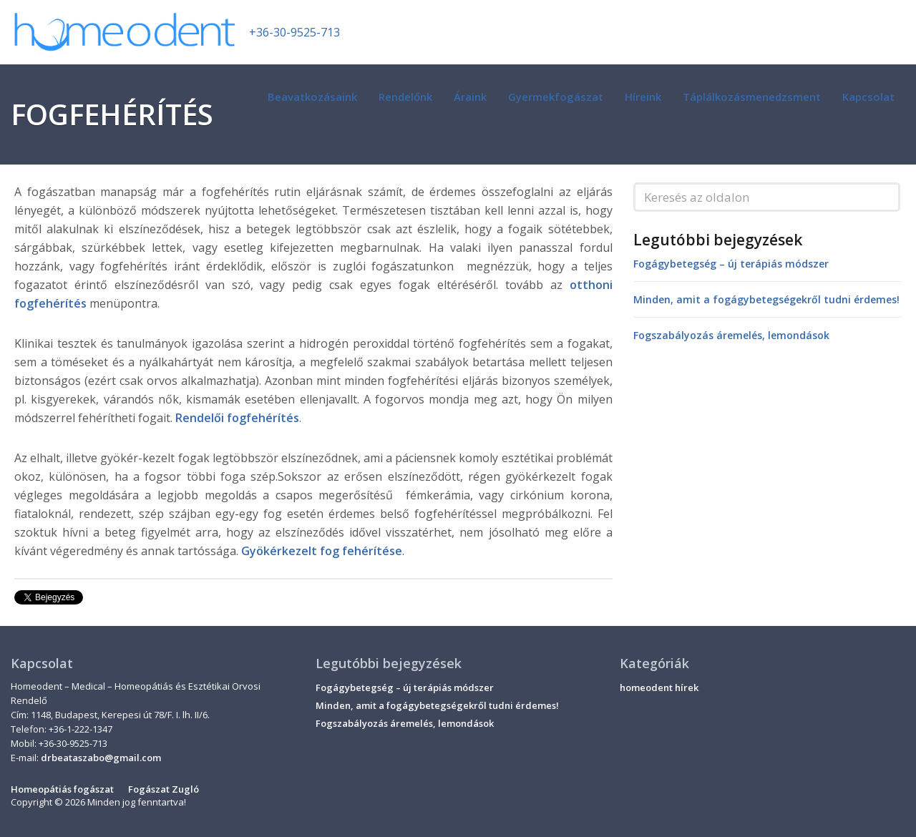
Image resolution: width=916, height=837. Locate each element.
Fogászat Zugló (163, 789)
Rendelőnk (405, 96)
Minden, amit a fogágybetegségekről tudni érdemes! (766, 299)
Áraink (470, 96)
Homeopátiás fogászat (62, 789)
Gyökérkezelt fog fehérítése (321, 551)
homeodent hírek (659, 687)
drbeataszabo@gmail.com (101, 757)
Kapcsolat (868, 96)
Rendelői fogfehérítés (237, 418)
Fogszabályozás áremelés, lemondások (731, 335)
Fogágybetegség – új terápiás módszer (731, 263)
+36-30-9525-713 (294, 32)
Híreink (643, 96)
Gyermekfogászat (555, 96)
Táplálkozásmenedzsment (752, 96)
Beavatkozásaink (312, 96)
